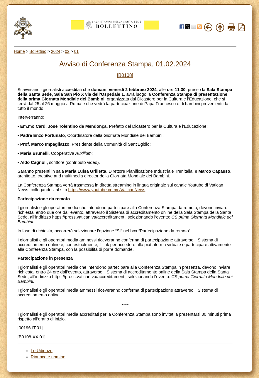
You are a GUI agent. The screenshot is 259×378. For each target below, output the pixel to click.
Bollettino (37, 51)
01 (76, 51)
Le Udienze (42, 350)
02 (67, 51)
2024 (55, 51)
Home (19, 51)
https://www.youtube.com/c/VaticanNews (106, 189)
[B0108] (125, 75)
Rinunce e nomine (48, 357)
